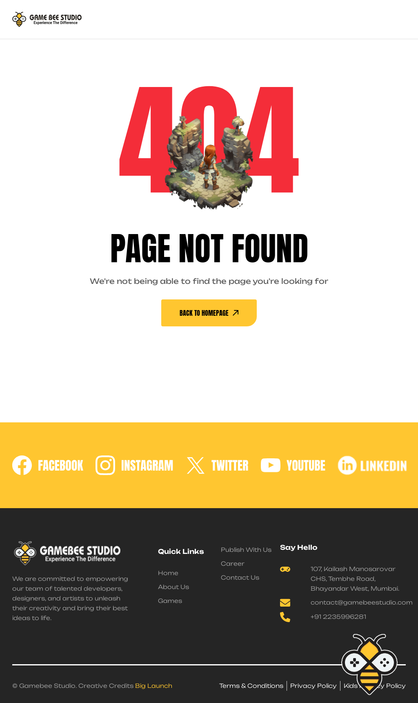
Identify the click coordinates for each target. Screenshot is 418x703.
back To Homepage (209, 313)
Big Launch (153, 685)
